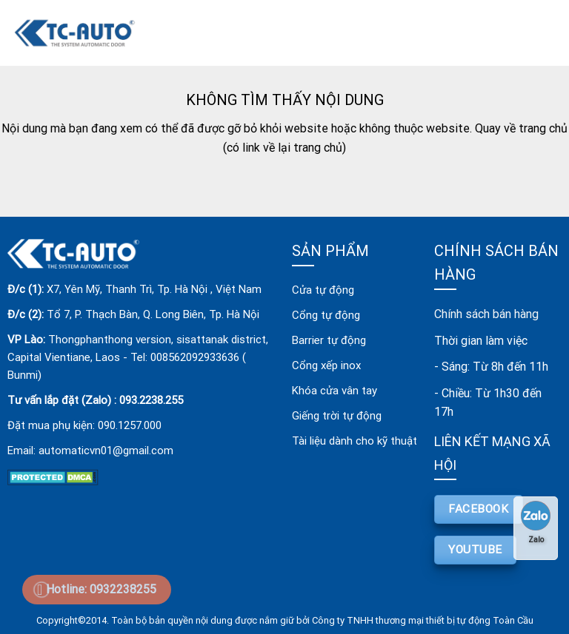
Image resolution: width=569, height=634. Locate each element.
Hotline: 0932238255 (101, 589)
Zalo (535, 522)
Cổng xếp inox (326, 365)
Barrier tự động (329, 340)
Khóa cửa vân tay (334, 390)
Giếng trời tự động (337, 415)
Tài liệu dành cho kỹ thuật (354, 441)
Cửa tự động (323, 290)
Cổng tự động (326, 315)
